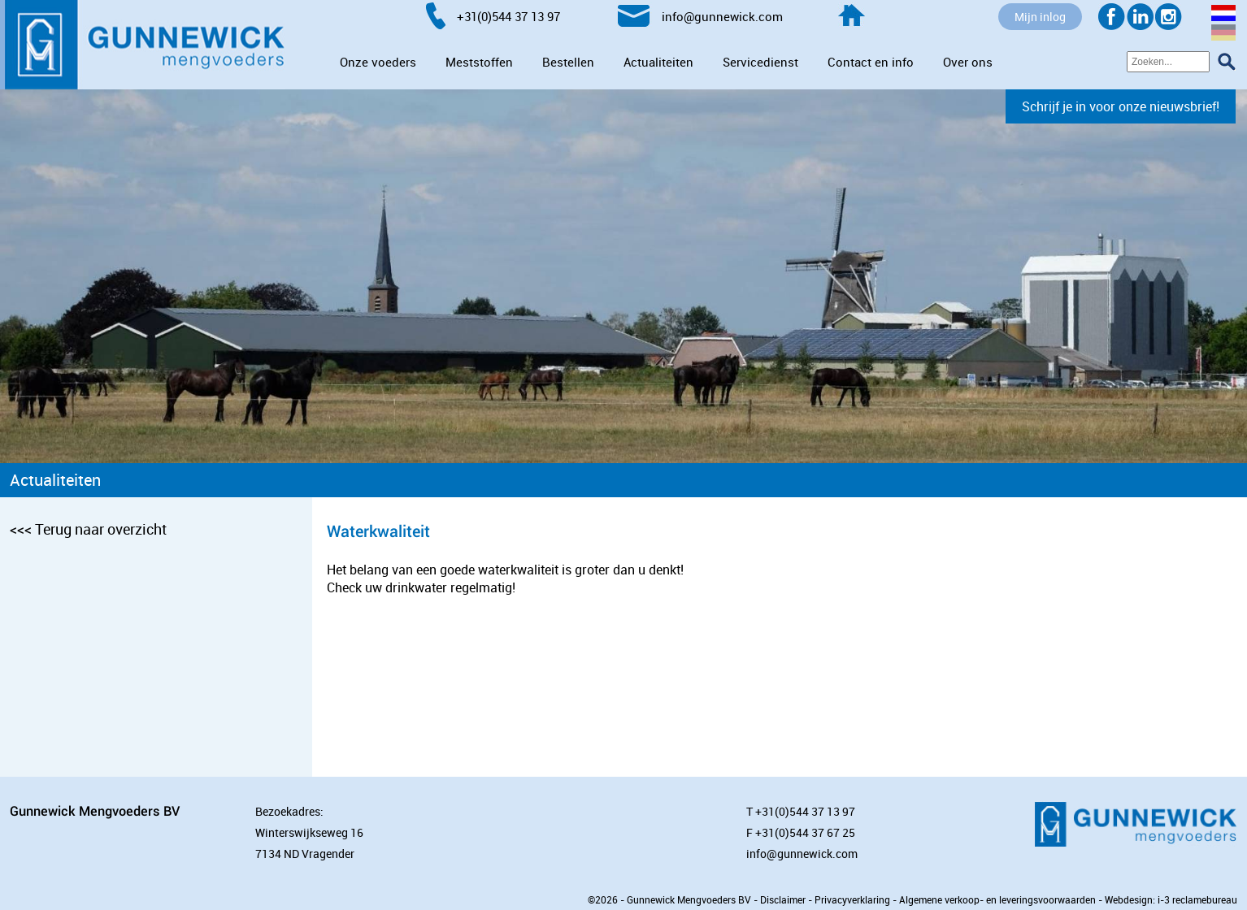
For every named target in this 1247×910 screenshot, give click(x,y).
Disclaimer (783, 899)
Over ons (968, 62)
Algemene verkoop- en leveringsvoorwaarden (997, 899)
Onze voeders (378, 62)
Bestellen (568, 62)
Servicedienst (760, 62)
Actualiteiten (658, 62)
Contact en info (871, 62)
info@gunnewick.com (802, 853)
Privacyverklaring (852, 899)
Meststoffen (479, 62)
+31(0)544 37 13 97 (805, 811)
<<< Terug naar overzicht (88, 529)
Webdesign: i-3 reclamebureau (1171, 899)
